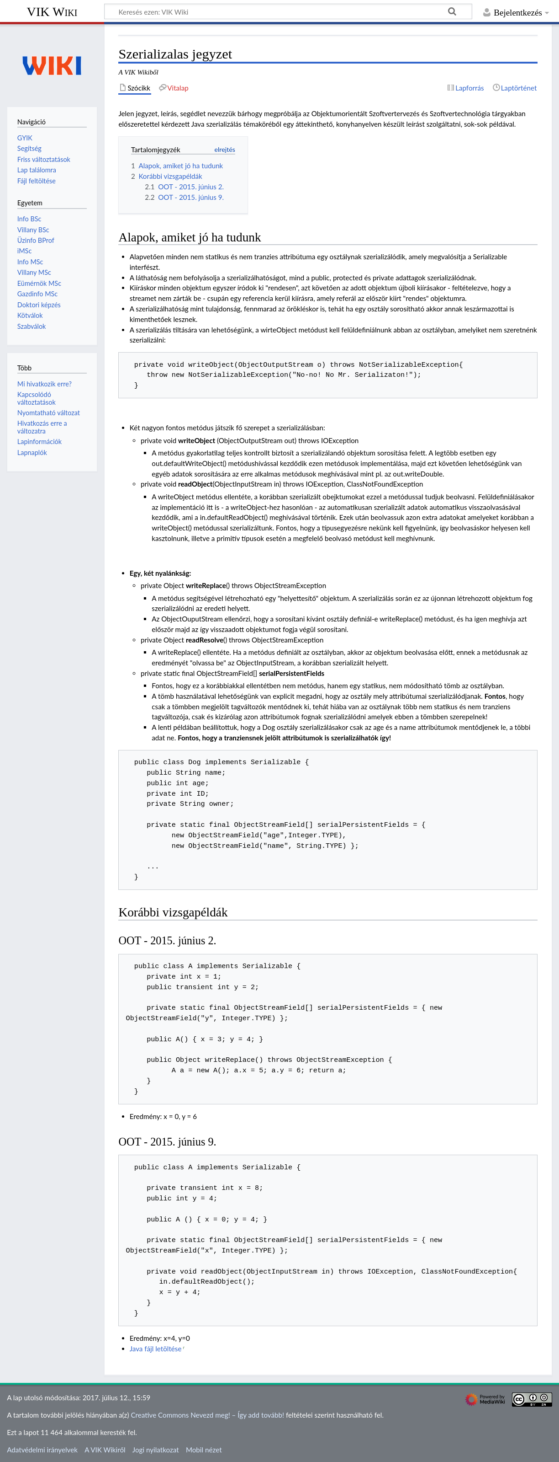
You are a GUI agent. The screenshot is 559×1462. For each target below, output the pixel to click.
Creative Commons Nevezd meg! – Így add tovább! (207, 1415)
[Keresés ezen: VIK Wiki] (288, 11)
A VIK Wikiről (104, 1450)
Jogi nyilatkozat (155, 1450)
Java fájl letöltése (156, 1348)
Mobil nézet (204, 1450)
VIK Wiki (52, 12)
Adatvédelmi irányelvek (42, 1450)
